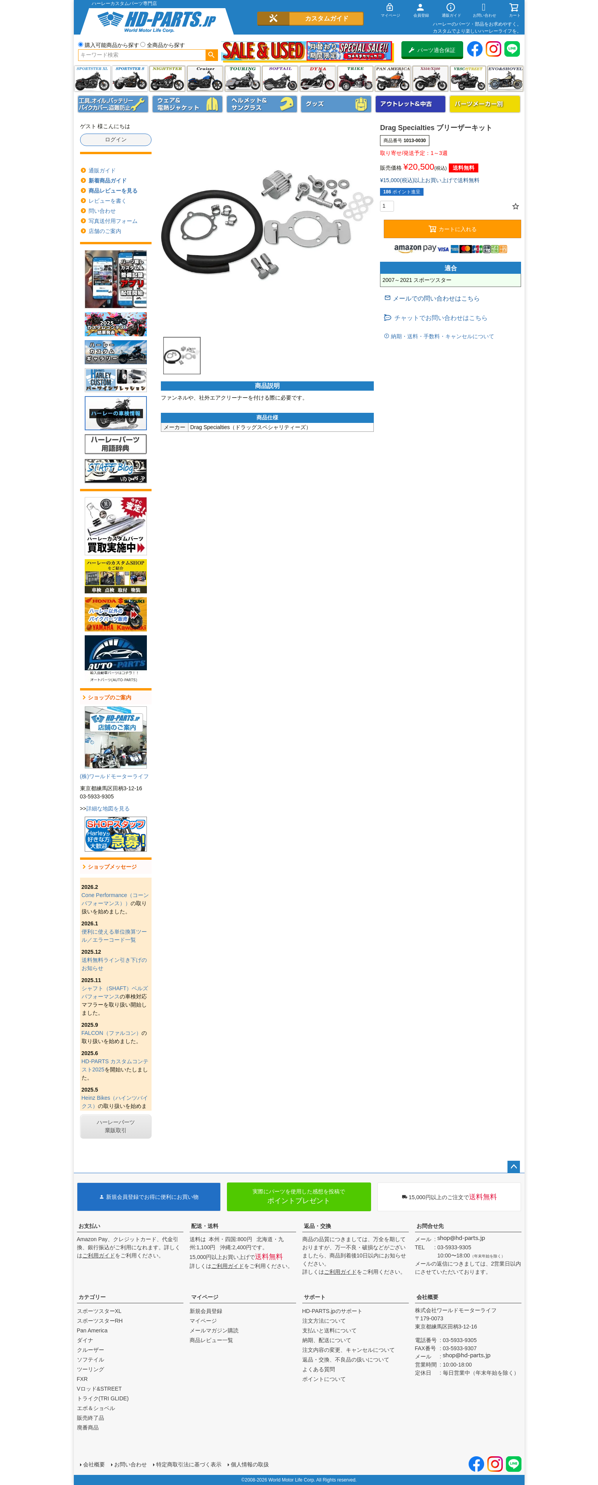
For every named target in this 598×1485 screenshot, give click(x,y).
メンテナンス (113, 104)
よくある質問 (318, 1369)
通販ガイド (102, 170)
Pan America (392, 78)
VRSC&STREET (468, 78)
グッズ (336, 104)
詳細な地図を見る (108, 808)
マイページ (204, 1297)
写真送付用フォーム (113, 221)
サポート (315, 1297)
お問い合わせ (130, 1464)
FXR (82, 1379)
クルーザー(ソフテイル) (205, 78)
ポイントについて (324, 1379)
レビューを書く (108, 201)
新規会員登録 (206, 1311)
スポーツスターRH (100, 1321)
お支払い (89, 1226)
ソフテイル (280, 78)
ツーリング (242, 78)
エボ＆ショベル (96, 1408)
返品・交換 (317, 1226)
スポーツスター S (130, 78)
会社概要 (427, 1297)
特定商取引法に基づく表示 (188, 1464)
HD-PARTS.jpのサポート (332, 1311)
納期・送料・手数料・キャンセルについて (441, 336)
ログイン (116, 139)
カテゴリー (92, 1297)
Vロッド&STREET (99, 1389)
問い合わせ (102, 211)
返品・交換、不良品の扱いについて (345, 1359)
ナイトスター (167, 78)
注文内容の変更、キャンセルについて (348, 1350)
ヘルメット (262, 104)
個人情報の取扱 (250, 1464)
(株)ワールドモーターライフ (114, 776)
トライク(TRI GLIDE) (355, 78)
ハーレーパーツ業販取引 (116, 1126)
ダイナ (317, 78)
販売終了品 (90, 1418)
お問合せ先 (430, 1226)
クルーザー (90, 1350)
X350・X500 (430, 78)
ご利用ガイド (98, 1255)
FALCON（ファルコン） (111, 1033)
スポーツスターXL (99, 1311)
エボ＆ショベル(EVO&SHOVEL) (505, 78)
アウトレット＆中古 (411, 104)
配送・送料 (204, 1226)
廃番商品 (88, 1427)
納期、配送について (326, 1340)
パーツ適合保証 (432, 50)
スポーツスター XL (92, 78)
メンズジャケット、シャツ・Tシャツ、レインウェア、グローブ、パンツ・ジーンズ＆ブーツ (188, 104)
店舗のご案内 (105, 231)
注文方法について (324, 1321)
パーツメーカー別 (485, 104)
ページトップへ (513, 1167)
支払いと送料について (329, 1330)
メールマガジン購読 (214, 1330)
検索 (212, 55)
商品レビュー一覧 (211, 1340)
